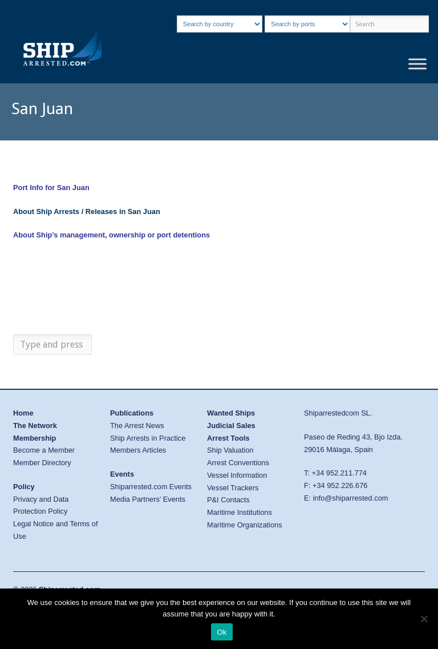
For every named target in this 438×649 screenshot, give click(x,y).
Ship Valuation (230, 450)
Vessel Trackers (232, 487)
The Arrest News (137, 425)
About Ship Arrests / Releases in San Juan (86, 211)
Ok (221, 632)
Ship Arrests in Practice (147, 438)
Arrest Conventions (238, 462)
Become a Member (44, 450)
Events (122, 474)
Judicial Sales (231, 425)
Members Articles (138, 450)
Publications (131, 413)
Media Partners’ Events (147, 499)
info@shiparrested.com (350, 498)
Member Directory (42, 462)
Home (23, 413)
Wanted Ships (231, 413)
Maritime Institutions (239, 512)
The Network (35, 425)
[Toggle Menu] (417, 64)
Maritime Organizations (244, 525)
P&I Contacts (228, 499)
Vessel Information (237, 475)
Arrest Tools (228, 438)
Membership (34, 438)
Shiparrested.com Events (151, 486)
